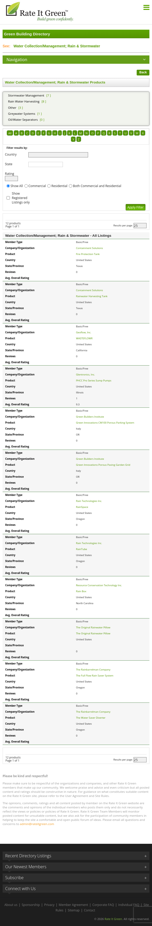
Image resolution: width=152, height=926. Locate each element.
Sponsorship (31, 905)
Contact (89, 910)
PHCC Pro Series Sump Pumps (93, 380)
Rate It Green (113, 919)
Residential (59, 186)
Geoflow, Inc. (83, 332)
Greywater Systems (21, 114)
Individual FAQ (128, 905)
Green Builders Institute (90, 416)
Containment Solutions (89, 248)
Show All (17, 186)
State (8, 164)
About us (10, 905)
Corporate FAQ (103, 905)
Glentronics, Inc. (85, 374)
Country (11, 154)
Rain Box (81, 591)
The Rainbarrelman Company (93, 669)
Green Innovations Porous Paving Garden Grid (103, 465)
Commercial (37, 186)
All (9, 133)
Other (12, 108)
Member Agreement (73, 905)
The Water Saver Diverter (90, 717)
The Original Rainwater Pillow (93, 627)
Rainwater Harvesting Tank (92, 296)
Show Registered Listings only (21, 198)
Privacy (49, 905)
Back (143, 72)
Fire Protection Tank (88, 254)
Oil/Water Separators (23, 120)
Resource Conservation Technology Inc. (99, 585)
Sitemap (74, 910)
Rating (9, 173)
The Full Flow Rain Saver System (95, 675)
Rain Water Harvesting (23, 101)
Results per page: (123, 225)
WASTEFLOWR (84, 338)
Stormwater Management (26, 95)
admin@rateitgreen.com (37, 824)
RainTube (81, 549)
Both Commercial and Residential (97, 186)
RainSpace (82, 507)
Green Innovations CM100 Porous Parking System (105, 422)
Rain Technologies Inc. (89, 501)
